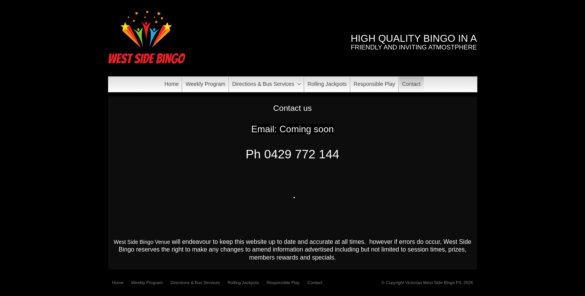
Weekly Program (146, 282)
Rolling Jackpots (243, 282)
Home (118, 282)
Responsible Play (283, 282)
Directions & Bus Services (195, 282)
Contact (314, 282)
